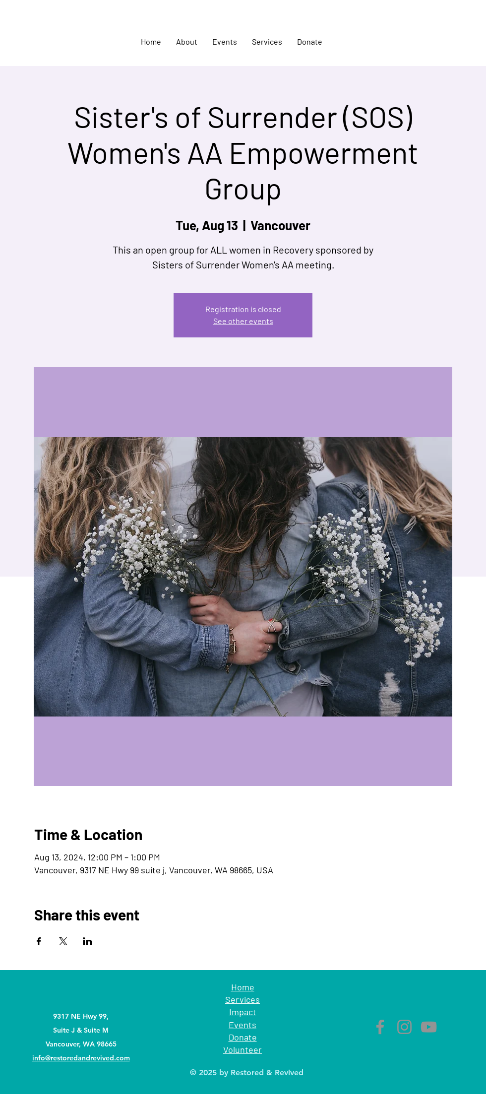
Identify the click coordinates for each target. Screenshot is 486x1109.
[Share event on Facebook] (39, 941)
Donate (243, 1037)
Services (242, 999)
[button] (187, 42)
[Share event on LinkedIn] (87, 941)
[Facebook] (380, 1027)
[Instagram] (404, 1027)
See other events (243, 321)
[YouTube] (428, 1027)
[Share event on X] (63, 941)
